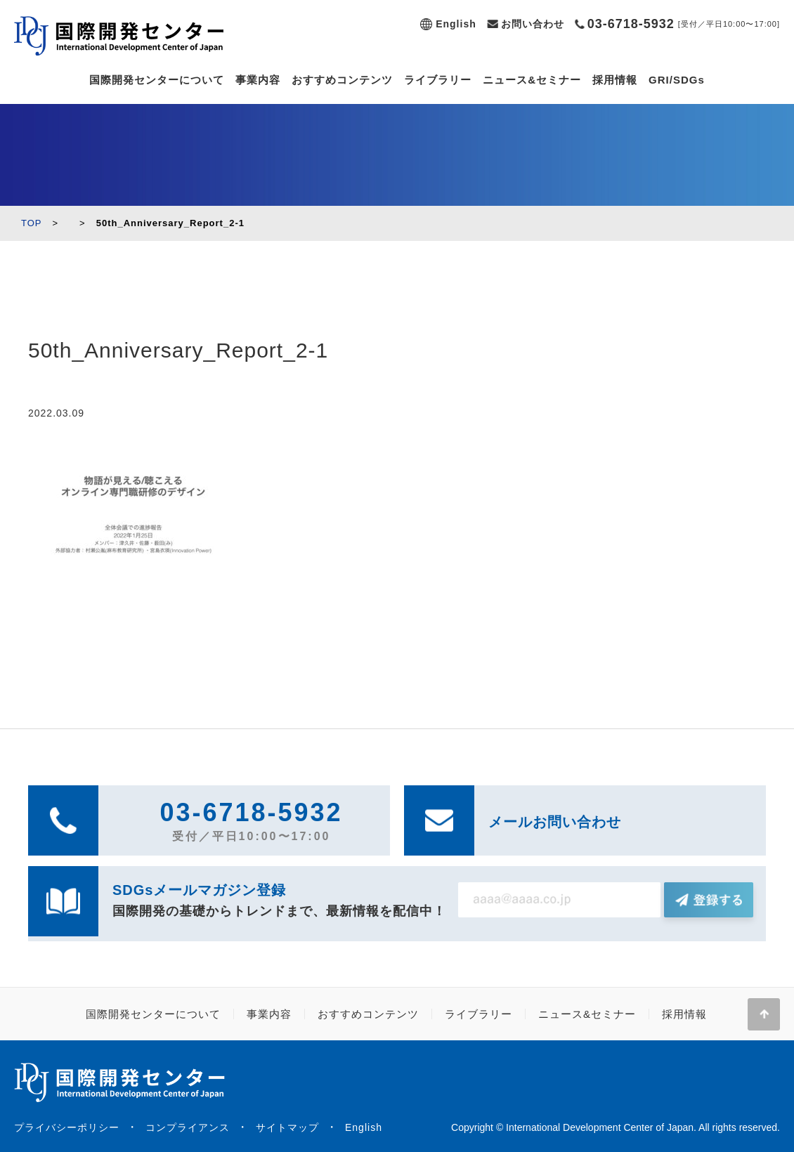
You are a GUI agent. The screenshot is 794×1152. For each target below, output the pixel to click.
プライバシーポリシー (66, 1127)
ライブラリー (437, 80)
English (456, 24)
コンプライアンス (187, 1127)
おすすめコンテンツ (342, 80)
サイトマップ (287, 1127)
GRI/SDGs (677, 80)
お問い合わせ (532, 24)
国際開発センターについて (156, 80)
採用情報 (614, 80)
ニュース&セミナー (532, 80)
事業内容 (257, 80)
